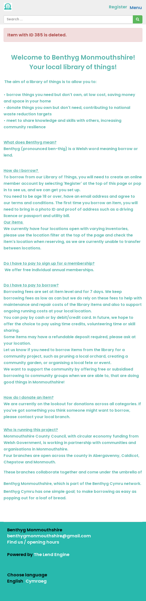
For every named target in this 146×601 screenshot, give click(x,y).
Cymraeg (36, 581)
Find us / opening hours (33, 542)
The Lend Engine (51, 554)
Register (118, 7)
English (15, 581)
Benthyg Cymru (107, 483)
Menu (136, 8)
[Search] (137, 19)
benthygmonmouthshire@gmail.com (49, 536)
